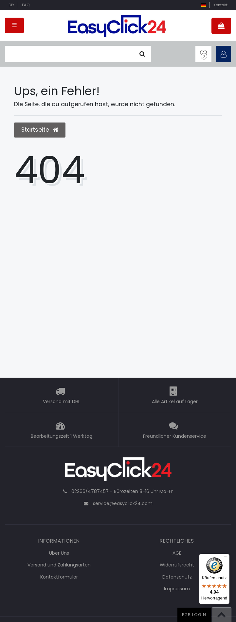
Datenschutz (177, 577)
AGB (177, 553)
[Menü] (225, 558)
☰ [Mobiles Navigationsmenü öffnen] (14, 25)
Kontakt (220, 5)
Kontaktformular (59, 577)
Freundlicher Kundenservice (174, 436)
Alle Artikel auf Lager (175, 401)
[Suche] (142, 54)
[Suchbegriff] (69, 54)
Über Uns (59, 553)
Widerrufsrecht (177, 565)
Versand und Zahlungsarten (59, 565)
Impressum (177, 588)
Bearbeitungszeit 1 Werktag (61, 436)
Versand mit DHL (61, 401)
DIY (11, 5)
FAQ (25, 5)
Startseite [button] (39, 130)
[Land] (203, 5)
